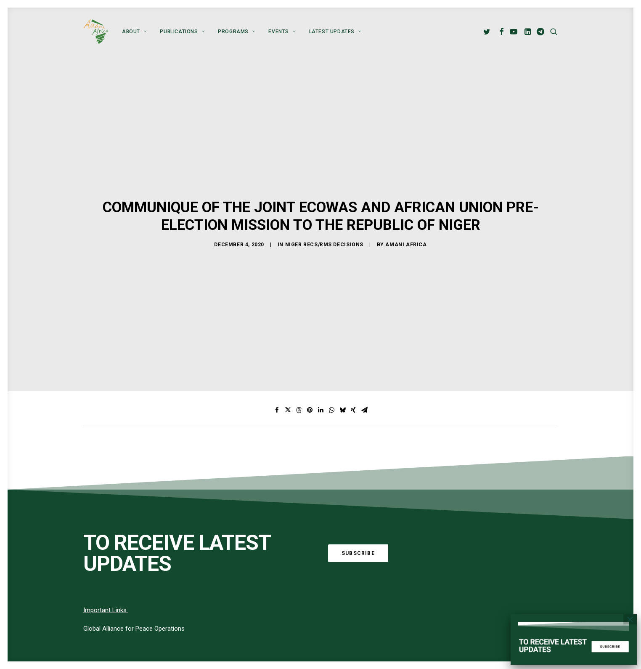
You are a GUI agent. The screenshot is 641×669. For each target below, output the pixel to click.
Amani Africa (405, 227)
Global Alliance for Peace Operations (134, 594)
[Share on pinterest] (310, 375)
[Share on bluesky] (342, 375)
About (134, 32)
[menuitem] (134, 32)
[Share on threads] (299, 375)
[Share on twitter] (288, 375)
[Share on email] (364, 375)
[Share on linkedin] (320, 375)
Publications (182, 32)
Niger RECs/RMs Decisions (324, 227)
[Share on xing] (353, 375)
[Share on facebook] (277, 375)
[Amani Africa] (96, 31)
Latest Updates (335, 32)
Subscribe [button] (358, 519)
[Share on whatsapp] (331, 375)
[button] (488, 32)
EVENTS (281, 32)
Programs (236, 32)
